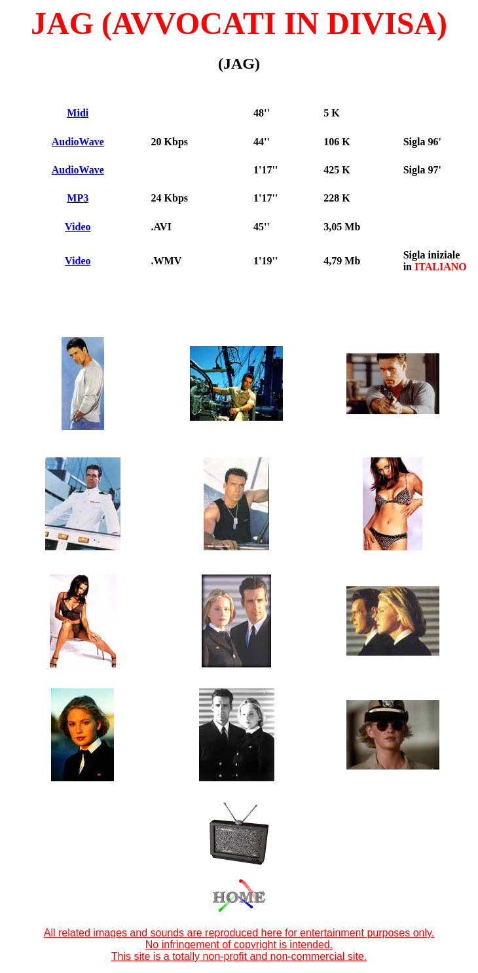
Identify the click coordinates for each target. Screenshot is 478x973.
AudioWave (78, 141)
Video (77, 226)
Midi (77, 112)
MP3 (77, 197)
